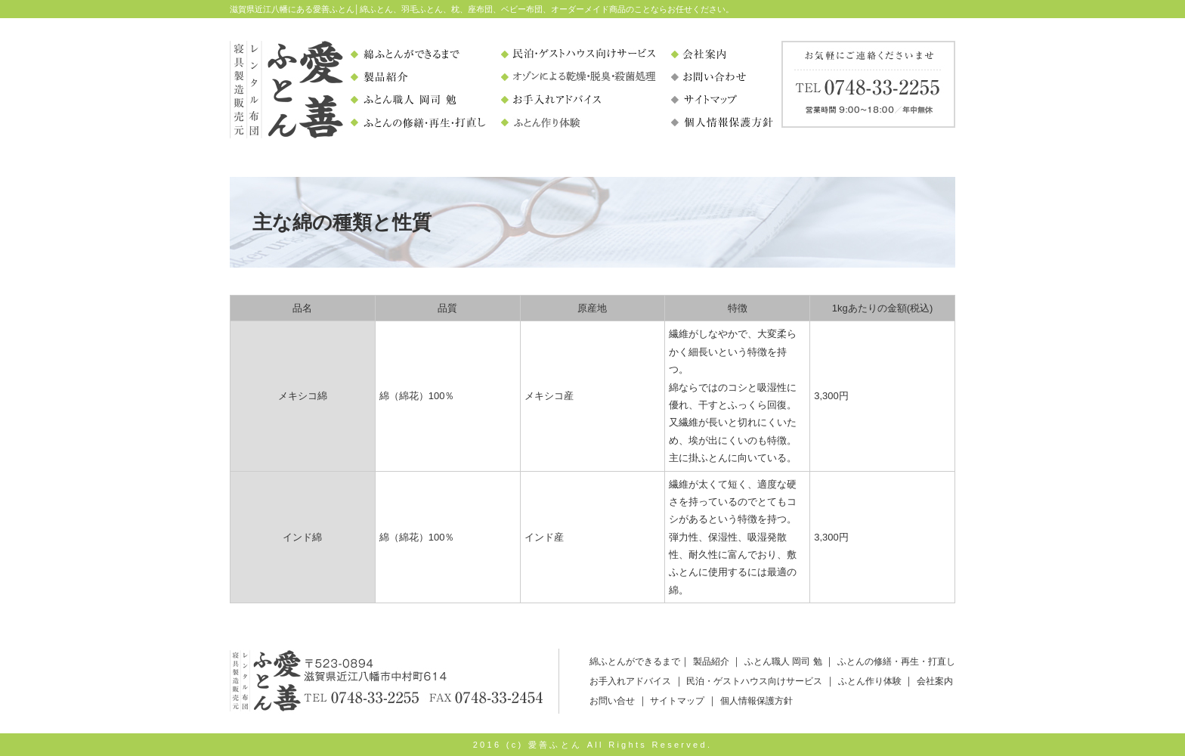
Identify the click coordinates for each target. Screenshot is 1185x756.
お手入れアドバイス (630, 681)
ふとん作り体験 (870, 681)
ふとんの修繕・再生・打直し (896, 661)
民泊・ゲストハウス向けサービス (754, 681)
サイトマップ (677, 701)
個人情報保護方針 (756, 701)
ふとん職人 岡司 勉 (783, 661)
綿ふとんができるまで (634, 661)
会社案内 (935, 681)
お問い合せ (612, 701)
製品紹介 (711, 661)
